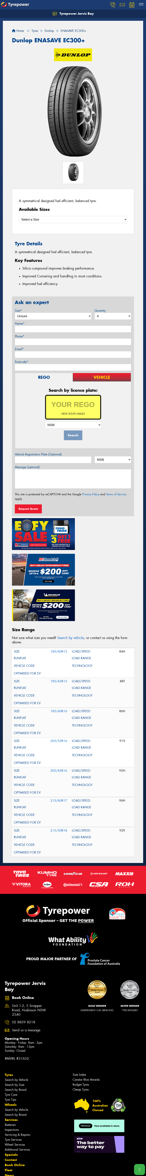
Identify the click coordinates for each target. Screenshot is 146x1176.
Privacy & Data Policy (27, 1169)
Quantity (100, 311)
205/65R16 (58, 732)
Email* (19, 349)
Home (18, 31)
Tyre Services (13, 1101)
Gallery (10, 1141)
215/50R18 (58, 791)
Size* (18, 311)
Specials (11, 1115)
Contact (11, 1121)
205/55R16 (58, 702)
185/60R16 (58, 672)
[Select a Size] (73, 219)
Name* (20, 324)
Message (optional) (27, 467)
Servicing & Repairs (17, 1096)
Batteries (10, 1086)
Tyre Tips (10, 1061)
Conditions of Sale (50, 1169)
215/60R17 (58, 761)
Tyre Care (11, 1056)
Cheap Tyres (81, 1050)
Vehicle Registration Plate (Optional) (38, 454)
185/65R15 (58, 642)
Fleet (8, 1131)
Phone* (19, 336)
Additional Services (17, 1111)
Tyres (9, 1036)
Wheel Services (15, 1106)
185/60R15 (58, 612)
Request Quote (28, 509)
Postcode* (21, 362)
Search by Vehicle (16, 1041)
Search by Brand (15, 1051)
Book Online (15, 1126)
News (9, 1136)
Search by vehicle (70, 598)
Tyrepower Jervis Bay (73, 13)
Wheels (11, 1066)
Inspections (12, 1091)
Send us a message (26, 991)
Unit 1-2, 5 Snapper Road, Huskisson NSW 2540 (29, 971)
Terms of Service (116, 494)
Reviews (11, 1146)
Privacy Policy (90, 494)
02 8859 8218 (23, 983)
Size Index (79, 1036)
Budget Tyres (81, 1046)
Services (11, 1081)
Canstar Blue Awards (86, 1041)
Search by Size (14, 1046)
